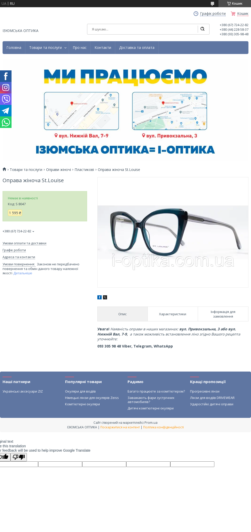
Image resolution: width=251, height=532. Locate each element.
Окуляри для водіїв (80, 391)
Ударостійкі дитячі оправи (211, 404)
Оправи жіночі (58, 169)
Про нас (80, 47)
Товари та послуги (45, 47)
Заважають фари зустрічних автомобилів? (151, 399)
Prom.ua (151, 422)
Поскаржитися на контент (120, 427)
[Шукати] (202, 29)
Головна (13, 47)
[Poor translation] (19, 457)
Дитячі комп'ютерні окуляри (151, 408)
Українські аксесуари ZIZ (23, 391)
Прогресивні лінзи (204, 391)
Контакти (103, 47)
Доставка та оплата (136, 47)
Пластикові (84, 169)
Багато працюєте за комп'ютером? (156, 391)
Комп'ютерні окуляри (82, 404)
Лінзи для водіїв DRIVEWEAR (212, 397)
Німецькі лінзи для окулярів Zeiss (92, 397)
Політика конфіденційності (163, 427)
